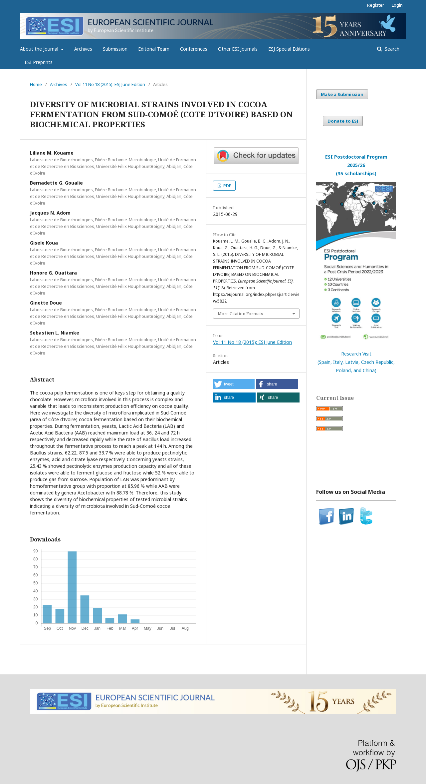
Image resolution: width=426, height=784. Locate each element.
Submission (115, 49)
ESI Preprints (39, 62)
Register (375, 5)
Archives (83, 49)
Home (36, 84)
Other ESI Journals (238, 49)
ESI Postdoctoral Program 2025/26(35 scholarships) (356, 165)
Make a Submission (342, 94)
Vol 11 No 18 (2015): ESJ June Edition (110, 84)
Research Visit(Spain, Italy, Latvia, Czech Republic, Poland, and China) (356, 362)
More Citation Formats (240, 314)
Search (391, 49)
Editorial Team (153, 49)
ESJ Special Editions (289, 49)
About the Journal (40, 49)
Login (397, 5)
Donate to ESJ (342, 121)
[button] (234, 384)
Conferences (193, 49)
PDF (226, 186)
